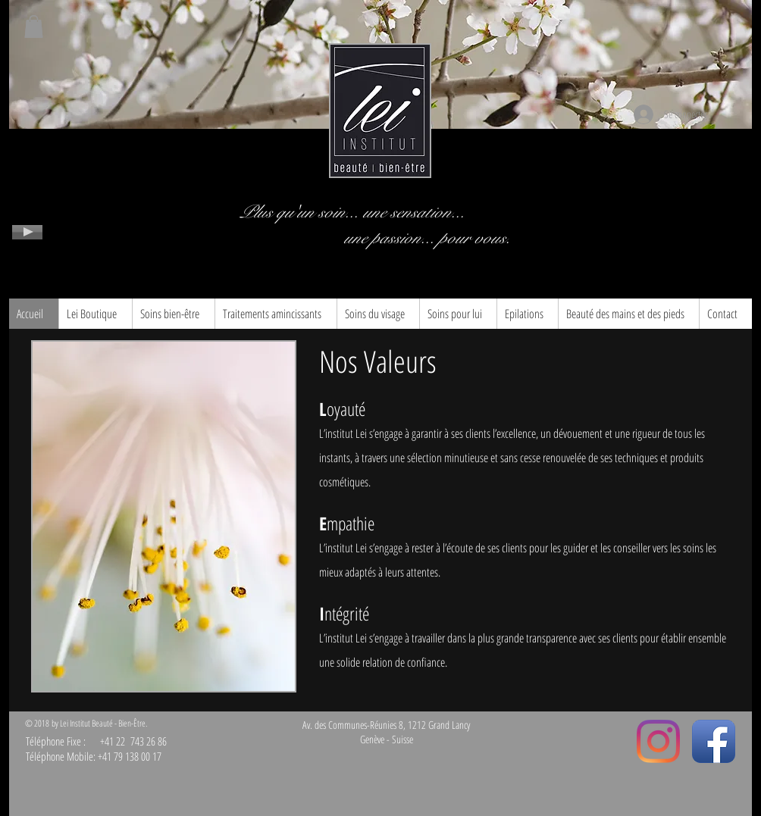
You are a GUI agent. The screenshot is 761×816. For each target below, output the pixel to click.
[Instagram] (658, 741)
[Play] (27, 232)
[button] (33, 26)
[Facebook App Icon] (713, 741)
